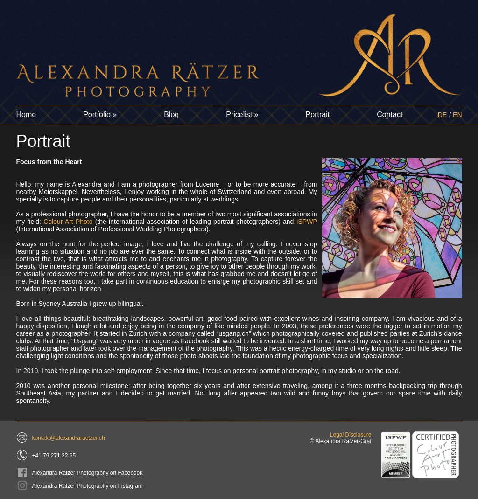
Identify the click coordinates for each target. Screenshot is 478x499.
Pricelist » (242, 114)
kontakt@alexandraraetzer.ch (68, 438)
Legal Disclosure (351, 434)
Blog (171, 114)
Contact (389, 114)
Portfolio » (100, 114)
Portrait (318, 114)
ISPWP (306, 221)
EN (457, 114)
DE (442, 114)
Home (26, 114)
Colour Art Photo (67, 221)
